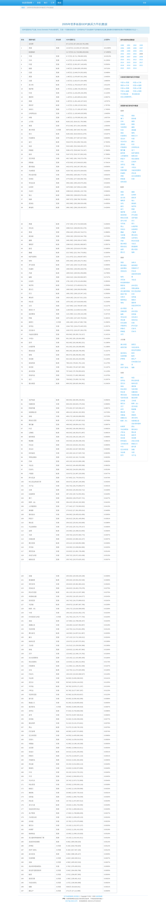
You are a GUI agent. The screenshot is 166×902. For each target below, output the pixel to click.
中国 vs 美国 (124, 82)
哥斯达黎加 (135, 288)
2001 (141, 51)
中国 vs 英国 (124, 88)
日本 (122, 121)
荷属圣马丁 (135, 268)
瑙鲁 (133, 367)
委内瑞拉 (123, 265)
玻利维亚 (134, 265)
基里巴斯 (123, 347)
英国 (122, 192)
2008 (135, 57)
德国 (133, 192)
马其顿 (122, 235)
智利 (122, 277)
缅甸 (133, 133)
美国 (122, 262)
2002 (122, 54)
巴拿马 (133, 328)
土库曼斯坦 (124, 156)
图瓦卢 (133, 359)
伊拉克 (133, 173)
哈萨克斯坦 (135, 153)
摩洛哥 (122, 412)
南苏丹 (133, 435)
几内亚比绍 (124, 444)
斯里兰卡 (134, 136)
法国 (122, 195)
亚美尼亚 (123, 182)
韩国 (133, 124)
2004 (135, 54)
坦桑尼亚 (134, 392)
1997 (141, 48)
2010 (122, 59)
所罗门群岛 (124, 367)
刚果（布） (124, 421)
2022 (122, 68)
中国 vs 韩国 (137, 91)
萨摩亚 (122, 359)
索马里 (133, 446)
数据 (59, 3)
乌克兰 (133, 244)
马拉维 (122, 452)
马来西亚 (123, 127)
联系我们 (76, 896)
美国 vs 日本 (124, 85)
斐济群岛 (123, 353)
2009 (141, 57)
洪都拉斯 (123, 311)
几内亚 (133, 400)
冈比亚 (122, 435)
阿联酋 (122, 179)
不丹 (122, 161)
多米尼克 (134, 285)
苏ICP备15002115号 (71, 901)
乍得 (133, 412)
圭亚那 (122, 288)
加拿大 (133, 262)
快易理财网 (28, 3)
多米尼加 (134, 311)
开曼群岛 (123, 326)
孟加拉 (122, 144)
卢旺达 (122, 432)
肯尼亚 (122, 438)
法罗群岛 (134, 238)
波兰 (122, 209)
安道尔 (122, 229)
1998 (122, 51)
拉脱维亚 (134, 229)
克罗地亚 (134, 218)
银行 (46, 3)
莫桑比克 (123, 418)
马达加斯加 (124, 429)
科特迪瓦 (123, 441)
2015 (128, 62)
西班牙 (133, 198)
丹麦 (122, 241)
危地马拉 (134, 320)
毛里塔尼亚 (124, 398)
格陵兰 (133, 300)
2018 (122, 65)
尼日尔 (122, 383)
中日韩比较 (124, 94)
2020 (135, 65)
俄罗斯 (122, 212)
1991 (128, 45)
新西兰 (133, 344)
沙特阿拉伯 (135, 147)
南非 (122, 377)
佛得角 (133, 386)
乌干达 (133, 455)
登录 (144, 3)
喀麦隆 (133, 409)
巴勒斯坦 (123, 147)
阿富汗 (122, 159)
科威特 (122, 173)
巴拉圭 (133, 271)
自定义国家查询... (126, 97)
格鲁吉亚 (134, 156)
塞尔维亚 (123, 244)
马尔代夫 (123, 141)
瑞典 (133, 252)
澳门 (122, 118)
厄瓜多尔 (134, 317)
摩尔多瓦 (134, 235)
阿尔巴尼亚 (135, 241)
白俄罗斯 (134, 226)
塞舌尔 (122, 403)
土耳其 (133, 212)
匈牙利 (133, 206)
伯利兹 (133, 297)
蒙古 (133, 141)
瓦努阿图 (123, 356)
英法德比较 (136, 94)
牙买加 (122, 280)
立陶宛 (122, 238)
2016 (135, 62)
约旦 (133, 144)
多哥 (122, 409)
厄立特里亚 (124, 449)
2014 (122, 62)
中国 (122, 116)
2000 (135, 51)
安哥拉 (122, 380)
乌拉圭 (133, 280)
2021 (141, 65)
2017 (141, 62)
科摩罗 (122, 426)
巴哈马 (133, 331)
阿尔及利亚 (135, 380)
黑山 (122, 226)
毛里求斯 (134, 389)
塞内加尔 (134, 429)
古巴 (122, 334)
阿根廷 (122, 331)
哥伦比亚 (123, 317)
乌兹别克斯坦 (136, 170)
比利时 (133, 195)
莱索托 (133, 415)
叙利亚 (122, 153)
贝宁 (122, 406)
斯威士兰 (134, 444)
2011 (128, 59)
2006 (122, 57)
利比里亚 (123, 389)
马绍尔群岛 (135, 347)
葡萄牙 (122, 200)
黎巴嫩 (122, 150)
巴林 (133, 179)
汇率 (52, 3)
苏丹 (122, 455)
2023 (128, 68)
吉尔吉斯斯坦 (136, 176)
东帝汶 (122, 164)
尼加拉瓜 (123, 271)
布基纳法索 (135, 395)
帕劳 (133, 356)
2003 (128, 54)
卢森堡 (133, 232)
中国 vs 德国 (137, 85)
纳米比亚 (134, 383)
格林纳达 (123, 300)
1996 (135, 48)
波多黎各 (123, 268)
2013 (141, 59)
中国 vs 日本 (137, 82)
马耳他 (122, 223)
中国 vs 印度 (137, 88)
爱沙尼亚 (134, 249)
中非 (122, 446)
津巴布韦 (134, 418)
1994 (122, 48)
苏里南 (133, 314)
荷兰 (133, 223)
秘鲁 (122, 314)
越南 (133, 127)
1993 (141, 45)
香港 (133, 116)
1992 (135, 45)
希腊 (133, 209)
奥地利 (133, 203)
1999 (128, 51)
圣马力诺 (123, 221)
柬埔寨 (133, 130)
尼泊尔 (122, 139)
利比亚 (122, 392)
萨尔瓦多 (134, 326)
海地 (122, 303)
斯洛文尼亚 (124, 218)
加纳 (122, 386)
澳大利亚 (123, 344)
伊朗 (122, 176)
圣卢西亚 (123, 308)
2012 (135, 59)
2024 (135, 68)
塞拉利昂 (134, 398)
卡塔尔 (133, 167)
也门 (133, 150)
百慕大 (122, 297)
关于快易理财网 (68, 896)
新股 (39, 3)
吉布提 (122, 400)
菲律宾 (122, 124)
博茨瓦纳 (123, 395)
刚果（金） (135, 403)
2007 (128, 57)
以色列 (133, 161)
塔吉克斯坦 (135, 159)
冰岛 (122, 203)
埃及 (133, 377)
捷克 (122, 206)
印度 (133, 139)
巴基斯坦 (123, 136)
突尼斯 (133, 438)
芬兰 (133, 221)
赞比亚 (133, 432)
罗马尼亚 (134, 215)
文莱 (122, 167)
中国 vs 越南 (124, 91)
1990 (122, 45)
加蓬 (133, 449)
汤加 (122, 364)
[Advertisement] (84, 15)
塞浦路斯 (134, 246)
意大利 (122, 198)
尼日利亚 (134, 406)
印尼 (122, 130)
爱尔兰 (122, 252)
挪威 (122, 232)
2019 (128, 65)
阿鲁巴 (122, 328)
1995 (128, 48)
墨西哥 (133, 303)
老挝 (122, 133)
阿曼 (133, 164)
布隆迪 (122, 415)
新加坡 (133, 118)
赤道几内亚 (135, 441)
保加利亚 (123, 215)
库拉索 (122, 320)
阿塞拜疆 (123, 170)
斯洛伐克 (123, 246)
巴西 (133, 323)
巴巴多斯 (123, 323)
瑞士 (133, 200)
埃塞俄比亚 (135, 421)
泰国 (133, 121)
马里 (133, 452)
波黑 (122, 249)
